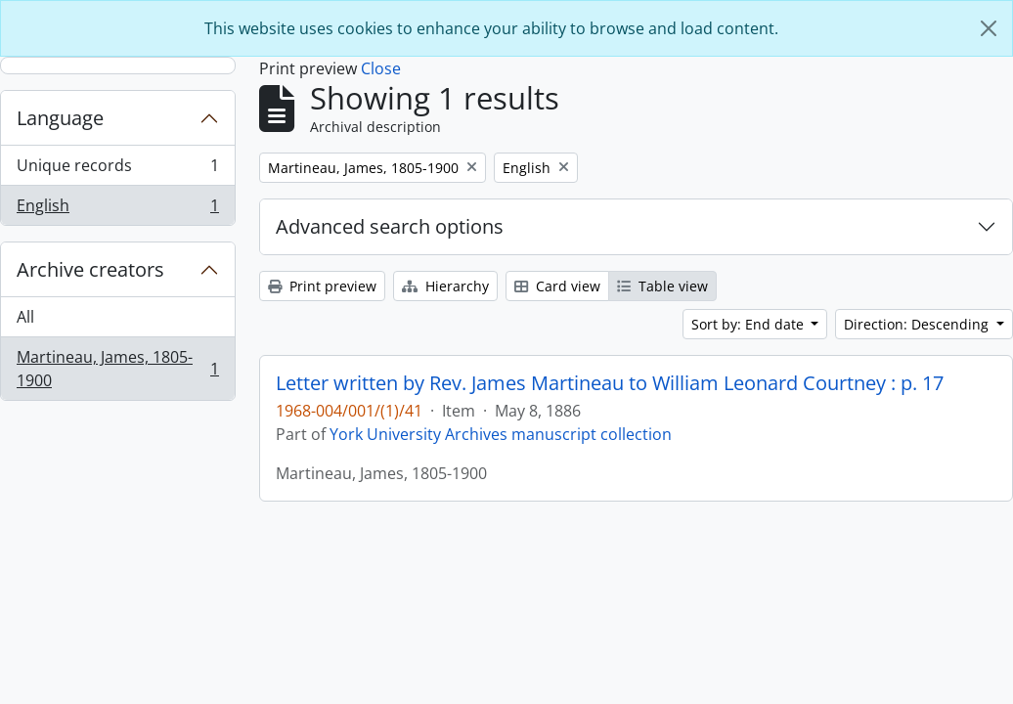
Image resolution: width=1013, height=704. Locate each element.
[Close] (988, 28)
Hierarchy (445, 286)
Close (381, 68)
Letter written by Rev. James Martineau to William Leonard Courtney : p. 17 (610, 383)
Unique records (117, 170)
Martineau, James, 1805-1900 (117, 368)
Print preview (322, 286)
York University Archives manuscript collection (501, 434)
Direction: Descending (918, 324)
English (117, 209)
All (25, 317)
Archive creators (90, 269)
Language (60, 118)
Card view (557, 286)
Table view (662, 286)
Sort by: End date (749, 324)
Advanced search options (390, 226)
